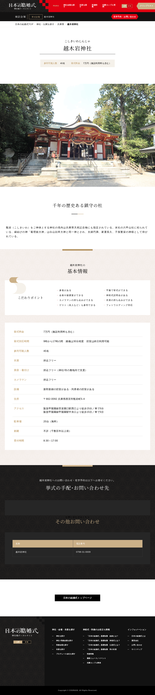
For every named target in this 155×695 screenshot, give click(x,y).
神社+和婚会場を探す (64, 640)
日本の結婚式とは (138, 636)
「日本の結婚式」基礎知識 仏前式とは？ (103, 645)
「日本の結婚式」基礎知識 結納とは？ (102, 636)
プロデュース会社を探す (65, 654)
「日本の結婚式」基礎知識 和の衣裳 (102, 649)
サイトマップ (137, 649)
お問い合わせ (137, 645)
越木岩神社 (49, 17)
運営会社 (135, 640)
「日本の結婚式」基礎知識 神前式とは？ (103, 640)
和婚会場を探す (62, 645)
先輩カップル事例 (94, 663)
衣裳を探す (60, 649)
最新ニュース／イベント (96, 658)
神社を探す (60, 636)
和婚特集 (90, 654)
